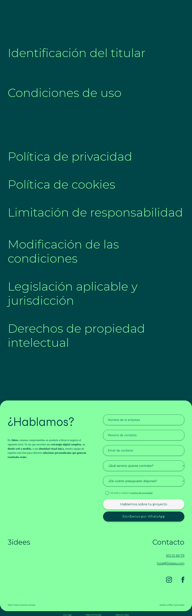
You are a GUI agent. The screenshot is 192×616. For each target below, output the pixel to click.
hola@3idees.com (170, 563)
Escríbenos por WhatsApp (143, 516)
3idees (18, 8)
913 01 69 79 (175, 555)
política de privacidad (141, 493)
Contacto (177, 8)
